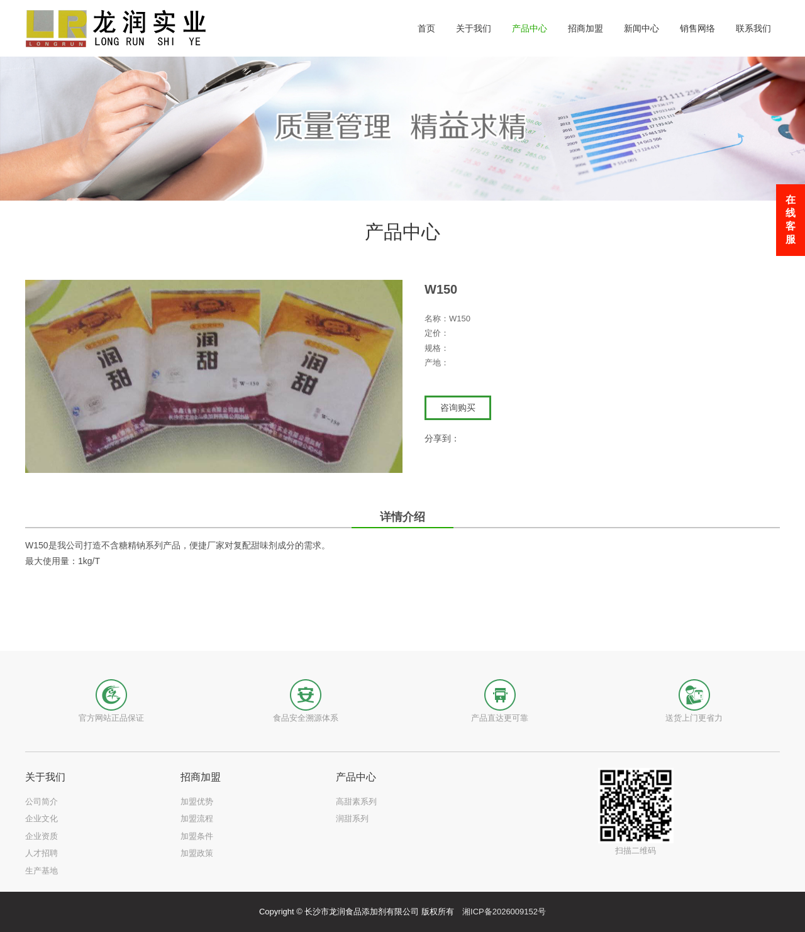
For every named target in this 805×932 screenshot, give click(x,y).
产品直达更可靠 (499, 718)
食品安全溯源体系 (305, 718)
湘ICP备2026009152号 (504, 911)
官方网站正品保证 (111, 718)
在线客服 (791, 219)
